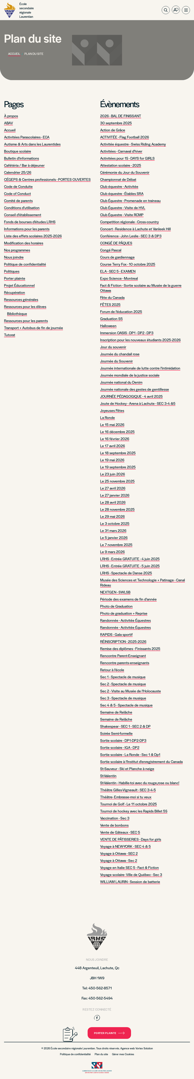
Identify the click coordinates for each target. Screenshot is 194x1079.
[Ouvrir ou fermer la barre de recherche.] (166, 10)
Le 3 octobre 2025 (114, 523)
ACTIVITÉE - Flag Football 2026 (124, 136)
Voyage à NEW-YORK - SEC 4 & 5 (125, 846)
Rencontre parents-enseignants (124, 662)
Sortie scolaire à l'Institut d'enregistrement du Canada (141, 761)
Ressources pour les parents (26, 320)
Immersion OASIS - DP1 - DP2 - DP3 (126, 332)
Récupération (14, 292)
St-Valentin (108, 775)
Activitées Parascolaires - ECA (26, 136)
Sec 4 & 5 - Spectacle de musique (126, 704)
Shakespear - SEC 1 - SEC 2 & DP (125, 726)
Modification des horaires (23, 242)
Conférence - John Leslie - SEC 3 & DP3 (130, 235)
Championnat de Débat (118, 179)
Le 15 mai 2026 (112, 424)
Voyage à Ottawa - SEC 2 (119, 853)
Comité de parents (18, 200)
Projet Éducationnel (19, 285)
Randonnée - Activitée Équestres (125, 620)
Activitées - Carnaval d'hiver (121, 151)
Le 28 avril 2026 (113, 502)
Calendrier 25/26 (17, 172)
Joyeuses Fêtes (112, 410)
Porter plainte (14, 278)
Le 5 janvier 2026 (114, 537)
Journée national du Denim (121, 382)
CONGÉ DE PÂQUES (116, 242)
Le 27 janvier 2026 (114, 495)
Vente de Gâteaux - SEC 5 (120, 832)
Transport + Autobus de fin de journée (33, 327)
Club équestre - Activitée (119, 186)
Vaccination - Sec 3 (114, 818)
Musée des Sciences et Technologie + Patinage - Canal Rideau (142, 582)
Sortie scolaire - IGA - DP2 (119, 747)
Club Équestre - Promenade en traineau (130, 200)
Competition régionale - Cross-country (129, 221)
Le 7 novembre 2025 (116, 544)
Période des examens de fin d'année (128, 599)
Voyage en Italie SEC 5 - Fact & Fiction (129, 867)
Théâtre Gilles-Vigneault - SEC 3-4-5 (128, 789)
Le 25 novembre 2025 (117, 481)
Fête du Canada (112, 297)
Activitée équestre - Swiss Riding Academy (133, 144)
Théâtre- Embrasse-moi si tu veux (125, 796)
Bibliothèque (17, 313)
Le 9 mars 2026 (112, 551)
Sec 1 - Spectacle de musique (123, 676)
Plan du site (101, 1054)
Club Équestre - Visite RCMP (122, 214)
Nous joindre (14, 257)
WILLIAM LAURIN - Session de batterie (130, 881)
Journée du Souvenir (116, 360)
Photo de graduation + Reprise (123, 613)
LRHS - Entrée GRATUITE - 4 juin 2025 (130, 558)
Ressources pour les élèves (25, 306)
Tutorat (9, 334)
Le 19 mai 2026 (112, 459)
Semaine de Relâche (116, 712)
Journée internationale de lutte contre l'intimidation (140, 367)
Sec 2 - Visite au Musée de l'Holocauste (130, 690)
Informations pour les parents (26, 228)
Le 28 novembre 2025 (117, 509)
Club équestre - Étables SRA (122, 193)
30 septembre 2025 (116, 122)
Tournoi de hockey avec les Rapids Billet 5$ (133, 810)
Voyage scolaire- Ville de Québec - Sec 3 (131, 874)
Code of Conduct (17, 193)
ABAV (8, 122)
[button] (186, 10)
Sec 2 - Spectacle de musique (123, 683)
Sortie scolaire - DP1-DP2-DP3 (123, 740)
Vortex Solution (144, 1048)
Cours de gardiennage (117, 257)
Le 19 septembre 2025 (118, 466)
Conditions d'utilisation (22, 207)
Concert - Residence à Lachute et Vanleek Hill (135, 228)
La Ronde (107, 417)
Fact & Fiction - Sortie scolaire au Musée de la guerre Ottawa (140, 288)
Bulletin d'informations (21, 158)
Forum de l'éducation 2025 (121, 311)
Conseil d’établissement (22, 214)
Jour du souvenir (113, 346)
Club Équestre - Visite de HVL (122, 207)
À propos (11, 115)
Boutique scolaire (17, 151)
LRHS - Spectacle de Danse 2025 (126, 572)
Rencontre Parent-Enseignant (123, 655)
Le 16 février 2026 (114, 438)
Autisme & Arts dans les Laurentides (32, 144)
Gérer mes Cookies (123, 1054)
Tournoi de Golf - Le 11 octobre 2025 (128, 803)
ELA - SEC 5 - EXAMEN (117, 271)
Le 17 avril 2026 (112, 445)
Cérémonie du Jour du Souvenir (124, 172)
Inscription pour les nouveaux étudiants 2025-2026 (140, 339)
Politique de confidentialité (25, 264)
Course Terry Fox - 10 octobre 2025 (127, 264)
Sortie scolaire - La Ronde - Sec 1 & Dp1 (130, 754)
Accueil (10, 129)
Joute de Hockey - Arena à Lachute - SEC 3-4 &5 (137, 403)
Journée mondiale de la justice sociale (129, 375)
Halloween (108, 325)
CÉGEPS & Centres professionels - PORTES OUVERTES (47, 179)
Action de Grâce (112, 129)
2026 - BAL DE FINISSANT (120, 115)
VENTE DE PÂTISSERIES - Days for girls (130, 839)
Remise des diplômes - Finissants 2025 (130, 648)
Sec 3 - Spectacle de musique (123, 697)
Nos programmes (17, 249)
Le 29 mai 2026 (112, 516)
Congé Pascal (110, 249)
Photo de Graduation (116, 606)
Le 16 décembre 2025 (117, 431)
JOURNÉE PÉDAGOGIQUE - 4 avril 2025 (131, 396)
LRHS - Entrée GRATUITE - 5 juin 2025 (130, 565)
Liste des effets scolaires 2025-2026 (33, 235)
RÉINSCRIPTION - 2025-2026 (123, 641)
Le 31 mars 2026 (113, 530)
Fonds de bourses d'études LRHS (30, 221)
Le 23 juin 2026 (112, 473)
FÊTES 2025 (110, 304)
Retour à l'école (112, 669)
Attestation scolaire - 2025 (120, 165)
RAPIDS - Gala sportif (116, 634)
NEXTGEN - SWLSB (115, 591)
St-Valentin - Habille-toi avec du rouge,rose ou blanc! (139, 782)
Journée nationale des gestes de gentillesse (134, 389)
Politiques (11, 271)
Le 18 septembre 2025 (118, 452)
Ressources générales (21, 299)
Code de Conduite (18, 186)
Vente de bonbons (114, 825)
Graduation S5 (111, 318)
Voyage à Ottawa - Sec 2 (118, 860)
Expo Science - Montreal (119, 278)
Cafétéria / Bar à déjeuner (24, 165)
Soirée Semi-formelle (116, 733)
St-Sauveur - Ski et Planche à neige (127, 768)
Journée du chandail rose (119, 353)
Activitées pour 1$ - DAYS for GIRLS (127, 158)
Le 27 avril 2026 (112, 488)
